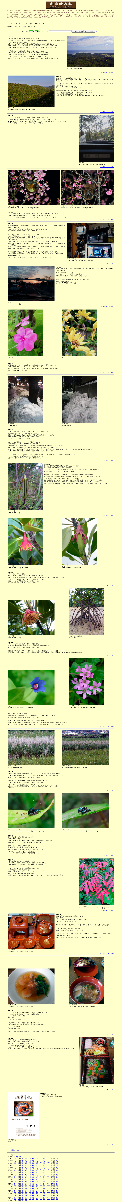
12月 (20, 1156)
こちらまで (24, 26)
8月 (41, 1158)
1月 (15, 1158)
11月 (15, 1156)
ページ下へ (111, 72)
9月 (44, 1158)
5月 (30, 1158)
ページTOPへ (104, 72)
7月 (37, 1158)
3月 (22, 1158)
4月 (26, 1158)
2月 (19, 1158)
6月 (33, 1158)
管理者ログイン (14, 1150)
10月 (48, 1158)
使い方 (98, 31)
